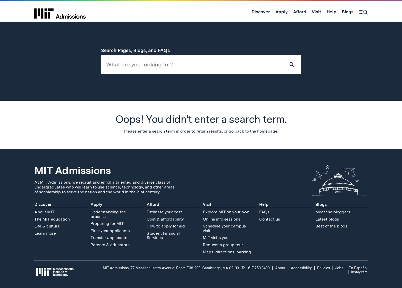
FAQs (264, 212)
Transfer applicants (109, 237)
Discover (43, 204)
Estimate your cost (164, 212)
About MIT (44, 212)
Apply (96, 204)
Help (263, 204)
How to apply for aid (166, 226)
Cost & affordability (165, 219)
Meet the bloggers (332, 212)
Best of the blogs (331, 226)
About (280, 268)
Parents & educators (110, 244)
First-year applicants (110, 230)
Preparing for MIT (107, 223)
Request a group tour (223, 244)
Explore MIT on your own (226, 212)
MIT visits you (215, 237)
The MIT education (52, 219)
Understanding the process (108, 214)
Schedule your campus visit (224, 228)
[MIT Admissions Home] (60, 11)
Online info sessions (221, 219)
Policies (323, 268)
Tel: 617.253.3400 (256, 268)
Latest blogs (327, 219)
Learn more (45, 233)
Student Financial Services (163, 235)
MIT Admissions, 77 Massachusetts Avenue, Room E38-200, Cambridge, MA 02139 (171, 268)
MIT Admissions (72, 170)
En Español (358, 268)
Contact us (269, 219)
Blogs (321, 204)
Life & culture (47, 226)
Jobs (339, 268)
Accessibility (301, 268)
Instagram (359, 272)
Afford (153, 204)
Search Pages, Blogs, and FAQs (138, 50)
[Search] (363, 12)
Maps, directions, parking (227, 252)
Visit (207, 204)
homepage (267, 131)
